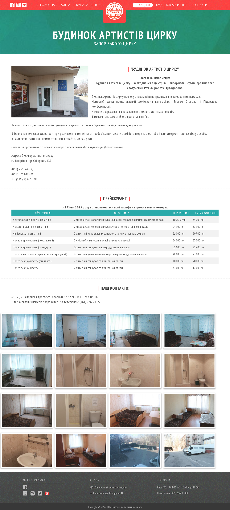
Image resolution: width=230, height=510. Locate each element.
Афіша (65, 5)
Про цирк (143, 5)
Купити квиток (88, 5)
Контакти (199, 5)
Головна (47, 5)
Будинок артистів (171, 5)
